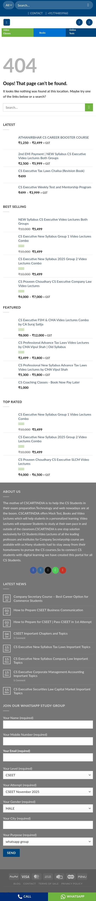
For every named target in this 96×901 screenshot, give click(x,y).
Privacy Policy (72, 883)
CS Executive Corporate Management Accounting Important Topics (49, 674)
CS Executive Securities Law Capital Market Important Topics (52, 691)
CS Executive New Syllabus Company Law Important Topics (51, 660)
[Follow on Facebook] (33, 570)
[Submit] (88, 5)
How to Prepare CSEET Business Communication (48, 610)
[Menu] (6, 22)
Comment (19, 638)
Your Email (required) (48, 757)
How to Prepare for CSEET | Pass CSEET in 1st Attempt (53, 622)
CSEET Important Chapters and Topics (41, 633)
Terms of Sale (49, 883)
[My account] (79, 22)
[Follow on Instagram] (40, 570)
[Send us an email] (48, 570)
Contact (29, 883)
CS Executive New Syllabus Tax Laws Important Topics (52, 647)
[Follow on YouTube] (62, 570)
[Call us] (55, 570)
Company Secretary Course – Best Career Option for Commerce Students (51, 598)
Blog (17, 883)
